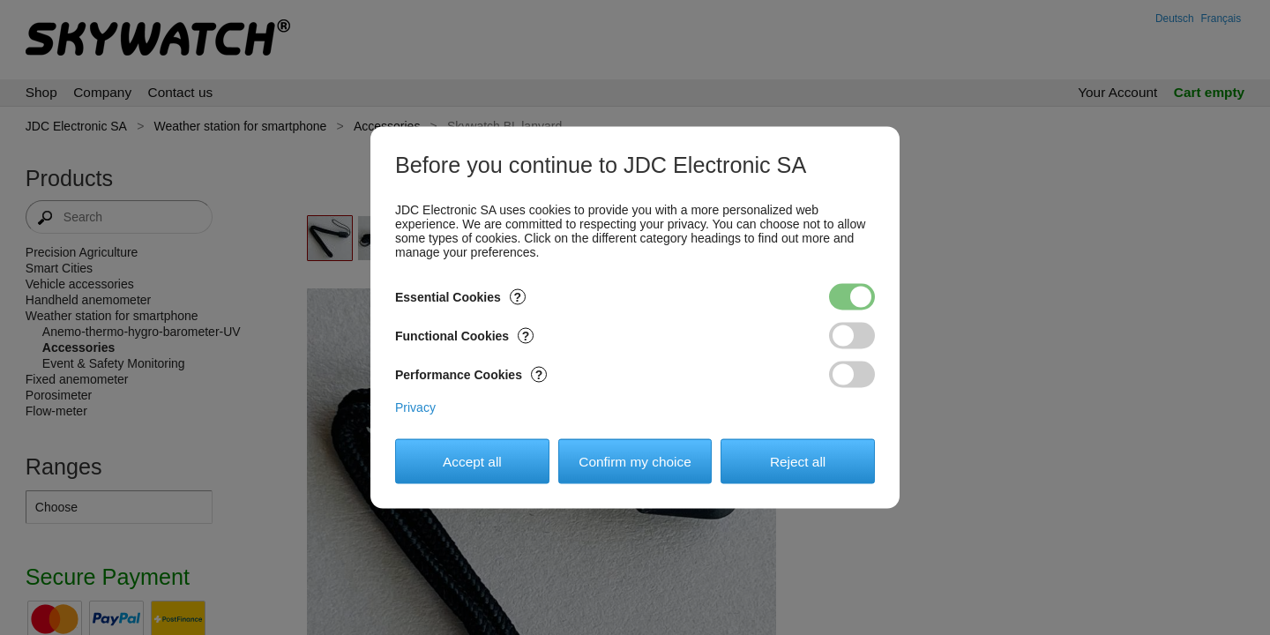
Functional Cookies (464, 336)
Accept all (472, 460)
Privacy (415, 407)
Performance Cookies (471, 375)
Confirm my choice (635, 460)
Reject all (798, 460)
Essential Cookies (460, 297)
